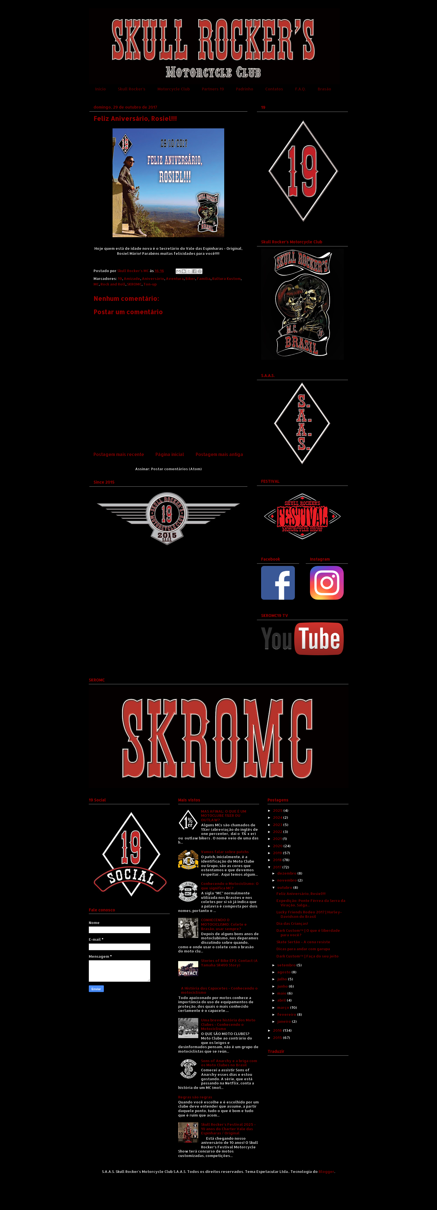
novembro (287, 880)
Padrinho (244, 89)
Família (204, 278)
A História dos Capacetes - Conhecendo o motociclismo (219, 990)
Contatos (274, 89)
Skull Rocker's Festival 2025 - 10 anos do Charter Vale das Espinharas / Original (228, 1128)
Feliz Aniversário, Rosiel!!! (301, 893)
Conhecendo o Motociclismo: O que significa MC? (230, 885)
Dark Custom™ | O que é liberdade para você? (308, 932)
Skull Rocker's (131, 89)
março (283, 1007)
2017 (277, 867)
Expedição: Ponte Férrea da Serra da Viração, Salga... (310, 902)
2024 (278, 817)
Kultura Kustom (226, 278)
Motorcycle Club (173, 89)
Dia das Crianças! (292, 923)
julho (282, 979)
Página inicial (170, 454)
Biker (190, 278)
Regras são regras (195, 1097)
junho (283, 986)
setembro (287, 965)
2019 (278, 853)
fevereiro (287, 1014)
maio (282, 993)
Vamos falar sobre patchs (225, 851)
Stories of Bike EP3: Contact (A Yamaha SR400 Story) (229, 962)
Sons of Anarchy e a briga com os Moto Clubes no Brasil (229, 1062)
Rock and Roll (113, 284)
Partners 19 (213, 89)
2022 (278, 831)
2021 (278, 838)
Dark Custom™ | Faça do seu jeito (307, 956)
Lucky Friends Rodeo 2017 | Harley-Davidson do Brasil (309, 914)
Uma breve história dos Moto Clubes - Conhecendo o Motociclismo (228, 1024)
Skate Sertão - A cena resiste (303, 942)
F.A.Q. (300, 89)
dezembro (287, 873)
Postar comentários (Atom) (176, 469)
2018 (278, 860)
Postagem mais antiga (219, 454)
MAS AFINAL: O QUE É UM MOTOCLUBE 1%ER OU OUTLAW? (223, 815)
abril (282, 1000)
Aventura (175, 278)
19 (120, 278)
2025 (278, 810)
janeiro (284, 1021)
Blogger (326, 1171)
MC (96, 284)
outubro (285, 887)
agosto (284, 972)
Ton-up (150, 284)
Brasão (324, 89)
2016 (278, 1030)
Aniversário (153, 278)
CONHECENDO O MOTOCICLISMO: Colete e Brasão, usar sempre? (224, 924)
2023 (278, 824)
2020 (278, 846)
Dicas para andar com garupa (303, 949)
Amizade (132, 278)
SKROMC (134, 284)
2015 (278, 1037)
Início (100, 89)
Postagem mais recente (119, 454)
